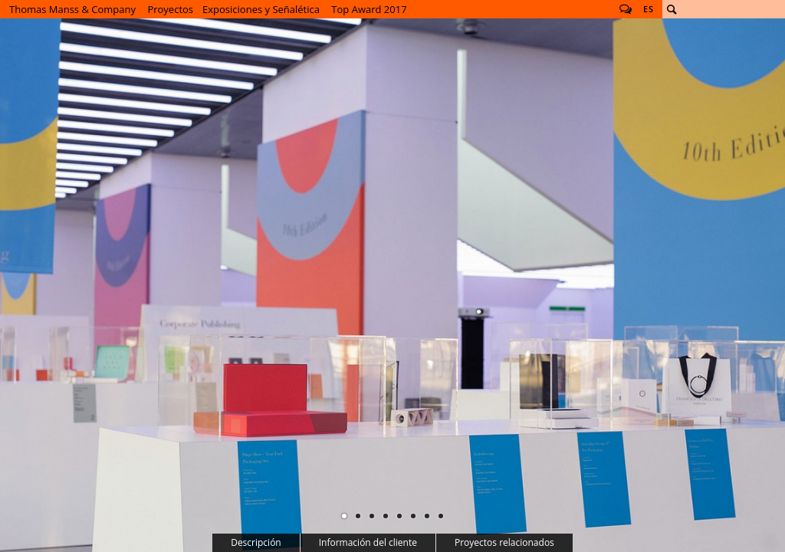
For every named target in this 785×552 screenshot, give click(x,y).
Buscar (671, 9)
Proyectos (170, 9)
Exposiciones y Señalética (261, 9)
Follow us (625, 9)
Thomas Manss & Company (72, 9)
